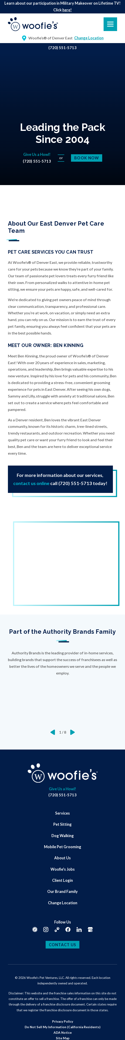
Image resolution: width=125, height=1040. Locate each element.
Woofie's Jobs (63, 869)
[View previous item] (52, 732)
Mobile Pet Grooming (62, 847)
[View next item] (72, 732)
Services (62, 813)
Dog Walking (62, 835)
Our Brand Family (62, 891)
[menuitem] (62, 813)
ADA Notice (63, 1032)
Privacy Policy (62, 1021)
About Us (62, 858)
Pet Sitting (62, 824)
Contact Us (62, 944)
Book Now (86, 158)
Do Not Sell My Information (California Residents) (62, 1027)
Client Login (62, 880)
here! (67, 10)
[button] (9, 1030)
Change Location (62, 903)
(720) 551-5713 (62, 47)
